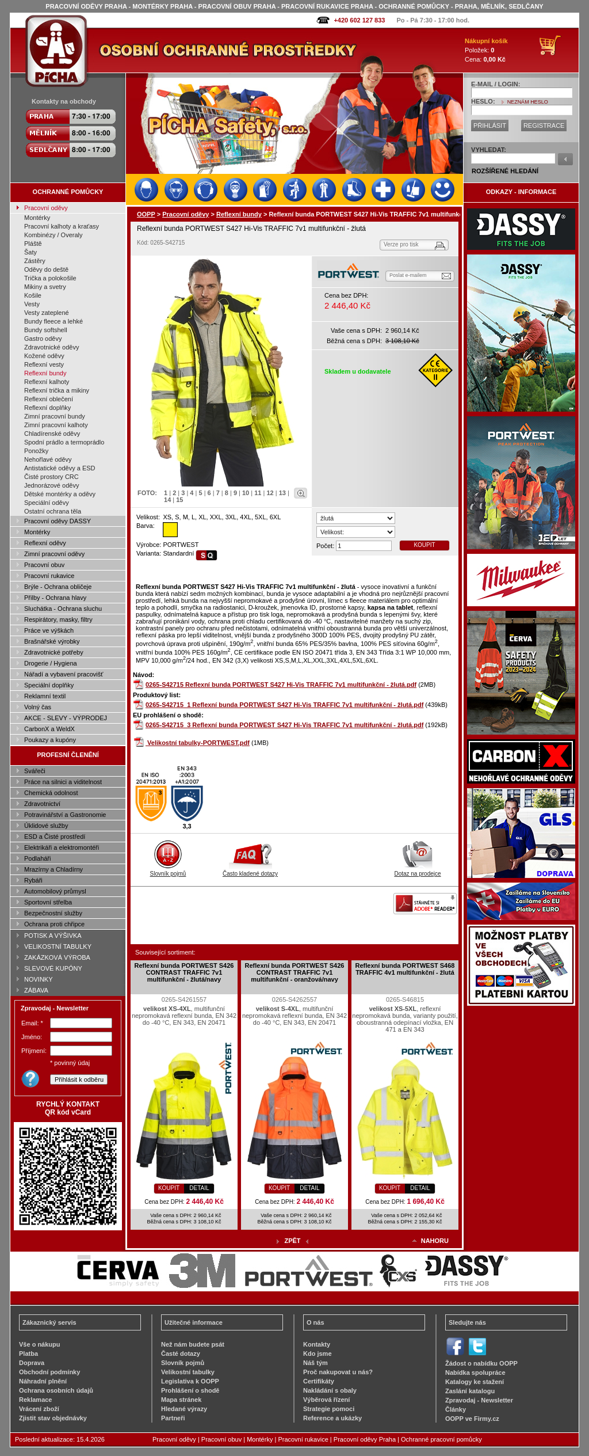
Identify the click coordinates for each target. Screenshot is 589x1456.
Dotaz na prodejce (417, 870)
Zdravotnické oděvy (51, 347)
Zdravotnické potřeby (53, 652)
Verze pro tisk (401, 244)
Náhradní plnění (43, 1381)
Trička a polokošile (50, 278)
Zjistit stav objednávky (53, 1418)
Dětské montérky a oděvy (59, 494)
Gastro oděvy (43, 338)
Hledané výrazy (184, 1408)
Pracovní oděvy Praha (365, 1439)
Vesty (32, 304)
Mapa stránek (181, 1399)
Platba (28, 1353)
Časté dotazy (180, 1353)
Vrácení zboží (39, 1408)
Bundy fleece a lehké (53, 321)
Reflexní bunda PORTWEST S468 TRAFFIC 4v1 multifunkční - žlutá (405, 969)
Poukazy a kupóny (50, 739)
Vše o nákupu (39, 1344)
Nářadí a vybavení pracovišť (63, 674)
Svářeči (34, 770)
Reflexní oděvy (45, 542)
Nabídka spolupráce (475, 1372)
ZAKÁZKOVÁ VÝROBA (57, 957)
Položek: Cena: (486, 50)
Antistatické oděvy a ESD (59, 468)
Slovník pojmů (168, 870)
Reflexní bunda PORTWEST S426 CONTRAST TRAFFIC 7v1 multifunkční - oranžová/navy (295, 972)
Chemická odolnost (51, 792)
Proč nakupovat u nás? (338, 1371)
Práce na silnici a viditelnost (63, 781)
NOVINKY (38, 979)
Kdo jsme (317, 1353)
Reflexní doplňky (47, 407)
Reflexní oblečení (48, 399)
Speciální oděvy (46, 502)
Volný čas (37, 707)
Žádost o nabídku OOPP (481, 1363)
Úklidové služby (46, 825)
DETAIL (199, 1188)
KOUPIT (424, 545)
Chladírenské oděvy (52, 433)
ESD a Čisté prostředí (54, 836)
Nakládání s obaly (330, 1390)
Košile (32, 295)
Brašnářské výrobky (52, 641)
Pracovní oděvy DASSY (57, 521)
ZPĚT (292, 1240)
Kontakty (316, 1344)
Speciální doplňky (49, 685)
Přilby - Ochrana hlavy (55, 597)
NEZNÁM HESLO (527, 102)
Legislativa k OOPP (190, 1381)
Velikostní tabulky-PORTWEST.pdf (198, 742)
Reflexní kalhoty (46, 381)
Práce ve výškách (49, 630)
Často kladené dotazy (250, 870)
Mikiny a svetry (45, 286)
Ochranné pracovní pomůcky (441, 1439)
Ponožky (36, 450)
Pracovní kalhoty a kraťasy (61, 226)
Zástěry (34, 260)
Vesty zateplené (46, 312)
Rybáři (33, 880)
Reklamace (35, 1399)
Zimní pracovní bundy (54, 416)
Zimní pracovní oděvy (54, 553)
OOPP (146, 214)
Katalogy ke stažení (474, 1381)
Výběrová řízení (326, 1399)
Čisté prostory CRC (51, 476)
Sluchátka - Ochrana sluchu (63, 608)
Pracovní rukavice (49, 575)
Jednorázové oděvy (51, 485)
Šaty (30, 252)
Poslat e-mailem (408, 275)
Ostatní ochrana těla (52, 511)
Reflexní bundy (45, 373)
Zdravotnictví (42, 803)
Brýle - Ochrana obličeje (57, 586)
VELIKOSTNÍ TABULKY (57, 946)
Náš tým (315, 1362)
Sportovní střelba (48, 902)
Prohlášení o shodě (190, 1390)
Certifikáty (318, 1381)
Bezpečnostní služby (53, 913)
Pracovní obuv (44, 564)
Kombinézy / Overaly (53, 234)
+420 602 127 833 (359, 20)
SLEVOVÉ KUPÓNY (53, 968)
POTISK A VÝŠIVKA (53, 935)
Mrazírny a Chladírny (53, 869)
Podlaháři (37, 858)
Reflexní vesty (44, 364)
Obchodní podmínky (49, 1371)
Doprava (31, 1362)
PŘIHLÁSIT (489, 125)
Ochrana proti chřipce (54, 924)
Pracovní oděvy (46, 207)
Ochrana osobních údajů (56, 1390)
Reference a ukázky (332, 1418)
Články (455, 1409)
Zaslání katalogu (470, 1390)
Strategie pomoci (328, 1408)
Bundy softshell (45, 329)
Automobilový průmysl (55, 891)
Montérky (37, 217)
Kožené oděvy (44, 355)
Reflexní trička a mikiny (56, 390)
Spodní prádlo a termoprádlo (64, 442)
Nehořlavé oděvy (48, 459)
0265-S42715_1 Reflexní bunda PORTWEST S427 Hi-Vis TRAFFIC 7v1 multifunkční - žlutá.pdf (284, 704)
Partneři (173, 1418)
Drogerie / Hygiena (50, 663)
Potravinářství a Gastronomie (65, 814)
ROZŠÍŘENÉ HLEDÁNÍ (505, 171)
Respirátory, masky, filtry (58, 619)
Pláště (33, 243)
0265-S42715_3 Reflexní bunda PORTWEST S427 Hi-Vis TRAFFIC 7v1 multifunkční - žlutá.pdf (284, 724)
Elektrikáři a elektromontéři (61, 847)
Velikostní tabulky (188, 1371)
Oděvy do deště (46, 269)
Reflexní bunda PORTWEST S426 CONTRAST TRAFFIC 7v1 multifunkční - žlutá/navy (184, 972)
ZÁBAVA (36, 990)
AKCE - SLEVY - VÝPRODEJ (65, 717)
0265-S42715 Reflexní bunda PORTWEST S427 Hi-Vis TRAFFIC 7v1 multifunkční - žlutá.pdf (281, 684)
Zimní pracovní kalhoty (56, 424)
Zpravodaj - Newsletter (479, 1400)
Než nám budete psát (192, 1344)
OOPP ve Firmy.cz (472, 1418)
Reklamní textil (45, 696)
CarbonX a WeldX (49, 728)
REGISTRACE (544, 125)
